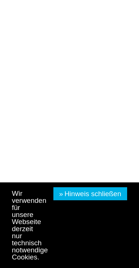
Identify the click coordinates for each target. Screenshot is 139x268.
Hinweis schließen (92, 194)
